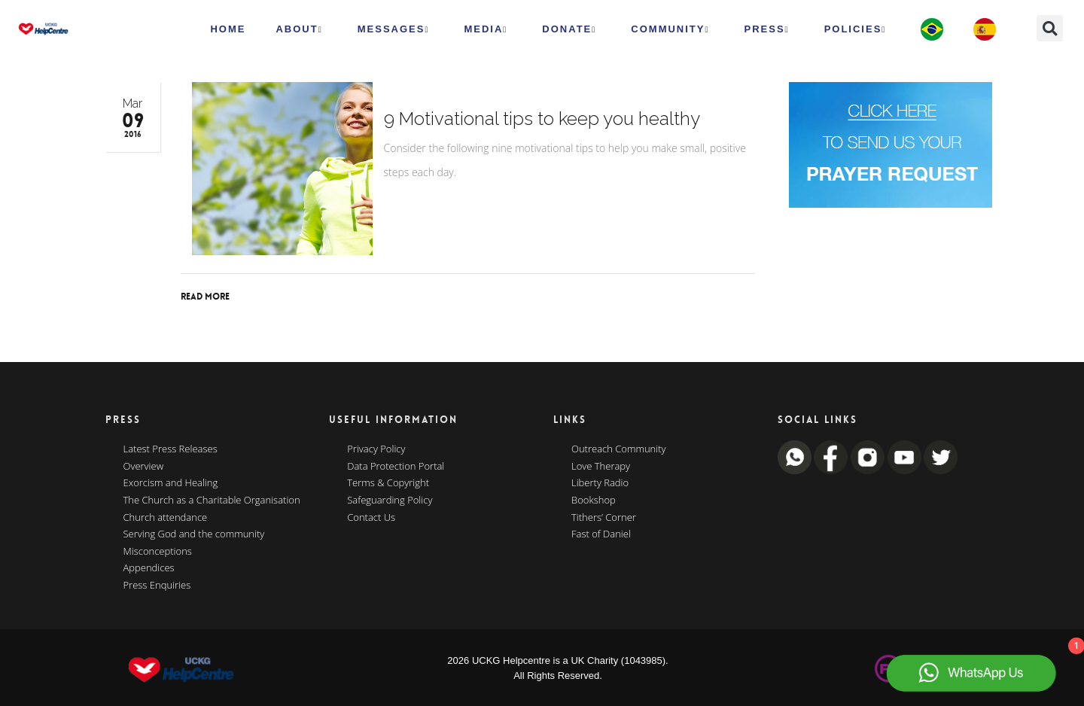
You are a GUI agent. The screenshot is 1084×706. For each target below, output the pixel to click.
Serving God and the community (194, 534)
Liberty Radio (600, 483)
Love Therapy (600, 467)
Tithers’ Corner (603, 518)
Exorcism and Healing (170, 483)
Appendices (149, 568)
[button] (1050, 28)
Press (767, 29)
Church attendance (165, 518)
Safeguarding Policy (389, 501)
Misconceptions (157, 552)
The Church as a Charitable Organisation (211, 501)
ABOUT (299, 29)
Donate (569, 29)
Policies (855, 29)
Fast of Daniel (601, 534)
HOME (227, 29)
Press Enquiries (157, 586)
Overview (143, 467)
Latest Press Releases (170, 449)
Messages (394, 29)
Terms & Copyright (388, 483)
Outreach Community (618, 449)
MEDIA (485, 29)
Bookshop (593, 501)
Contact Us (371, 518)
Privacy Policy (376, 449)
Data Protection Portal (395, 467)
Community (670, 29)
